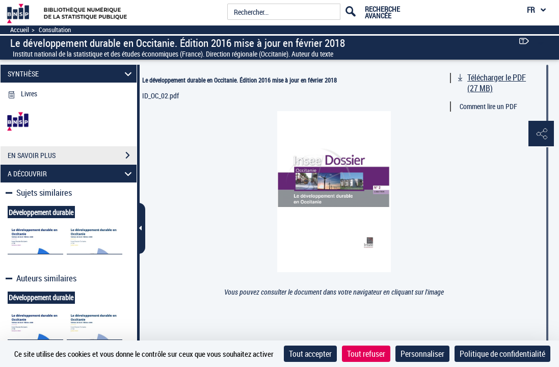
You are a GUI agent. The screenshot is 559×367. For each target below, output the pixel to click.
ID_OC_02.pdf (160, 95)
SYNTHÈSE (71, 74)
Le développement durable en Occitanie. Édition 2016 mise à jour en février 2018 (239, 80)
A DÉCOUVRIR (71, 173)
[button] (541, 134)
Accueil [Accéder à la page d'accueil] (19, 29)
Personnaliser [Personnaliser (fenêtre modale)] (422, 353)
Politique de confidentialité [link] (502, 353)
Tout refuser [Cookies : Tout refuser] (366, 353)
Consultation (55, 29)
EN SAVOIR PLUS (72, 155)
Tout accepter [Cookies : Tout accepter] (310, 353)
